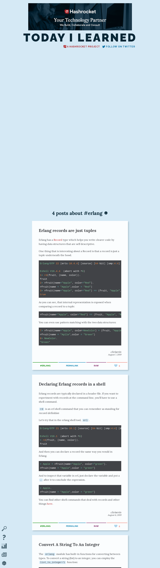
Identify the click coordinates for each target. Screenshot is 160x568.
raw (96, 365)
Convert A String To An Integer (69, 544)
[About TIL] (4, 538)
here (49, 503)
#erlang (45, 365)
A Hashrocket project (81, 46)
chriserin (116, 351)
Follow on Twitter (118, 46)
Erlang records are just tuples (67, 230)
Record (58, 239)
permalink (72, 365)
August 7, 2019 (114, 354)
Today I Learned (80, 37)
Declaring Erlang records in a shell (72, 384)
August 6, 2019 (114, 515)
